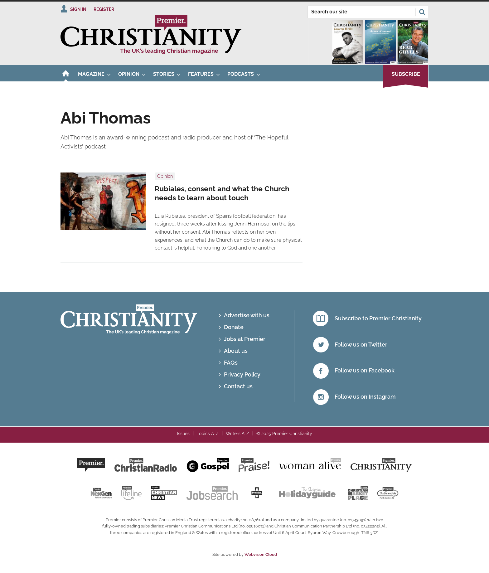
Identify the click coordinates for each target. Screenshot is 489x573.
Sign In (78, 9)
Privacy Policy (242, 374)
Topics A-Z (208, 433)
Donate (234, 327)
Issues (183, 433)
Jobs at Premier (244, 339)
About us (236, 350)
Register (104, 9)
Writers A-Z (237, 433)
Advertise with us (246, 315)
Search (422, 12)
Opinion (165, 176)
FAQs (231, 362)
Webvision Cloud (260, 554)
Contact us (238, 386)
